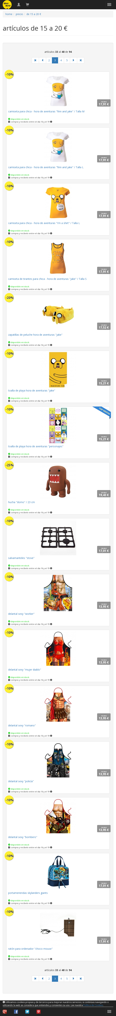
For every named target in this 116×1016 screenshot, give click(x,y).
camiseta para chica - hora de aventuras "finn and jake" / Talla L (46, 167)
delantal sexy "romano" (22, 725)
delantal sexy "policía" (21, 781)
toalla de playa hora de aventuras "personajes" (35, 446)
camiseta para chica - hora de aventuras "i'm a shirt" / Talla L (44, 223)
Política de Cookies (93, 1005)
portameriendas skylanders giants (28, 893)
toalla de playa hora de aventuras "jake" (31, 390)
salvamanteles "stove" (21, 558)
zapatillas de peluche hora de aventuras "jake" (35, 334)
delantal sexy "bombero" (22, 837)
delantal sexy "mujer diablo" (24, 669)
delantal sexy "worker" (21, 613)
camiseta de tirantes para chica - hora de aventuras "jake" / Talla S (47, 279)
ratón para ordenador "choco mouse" (30, 948)
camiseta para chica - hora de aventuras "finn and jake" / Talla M (46, 111)
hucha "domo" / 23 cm (21, 502)
